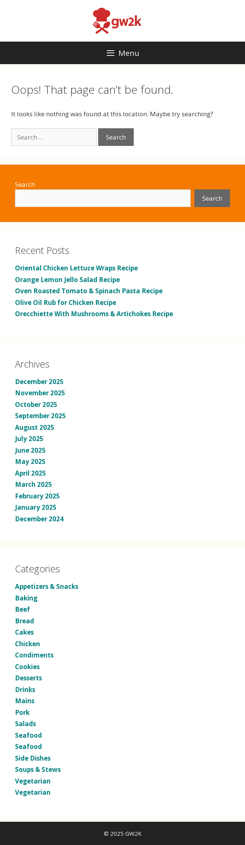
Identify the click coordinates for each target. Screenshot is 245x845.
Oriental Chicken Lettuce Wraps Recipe (76, 268)
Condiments (34, 655)
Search (25, 184)
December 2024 (39, 519)
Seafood (28, 735)
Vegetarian (33, 781)
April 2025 (30, 473)
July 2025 (29, 438)
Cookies (27, 666)
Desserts (28, 678)
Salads (25, 723)
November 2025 (40, 393)
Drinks (25, 689)
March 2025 (33, 484)
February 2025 (37, 496)
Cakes (24, 632)
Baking (26, 598)
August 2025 (34, 427)
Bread (24, 621)
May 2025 (30, 461)
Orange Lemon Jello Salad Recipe (67, 279)
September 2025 (40, 415)
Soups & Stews (38, 769)
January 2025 (36, 507)
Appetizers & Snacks (46, 586)
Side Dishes (33, 758)
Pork (22, 712)
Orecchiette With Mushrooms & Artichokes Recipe (94, 313)
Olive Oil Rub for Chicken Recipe (65, 302)
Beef (22, 609)
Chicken (27, 643)
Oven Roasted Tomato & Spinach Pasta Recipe (89, 291)
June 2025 (30, 450)
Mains (24, 700)
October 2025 (36, 404)
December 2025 (39, 381)
